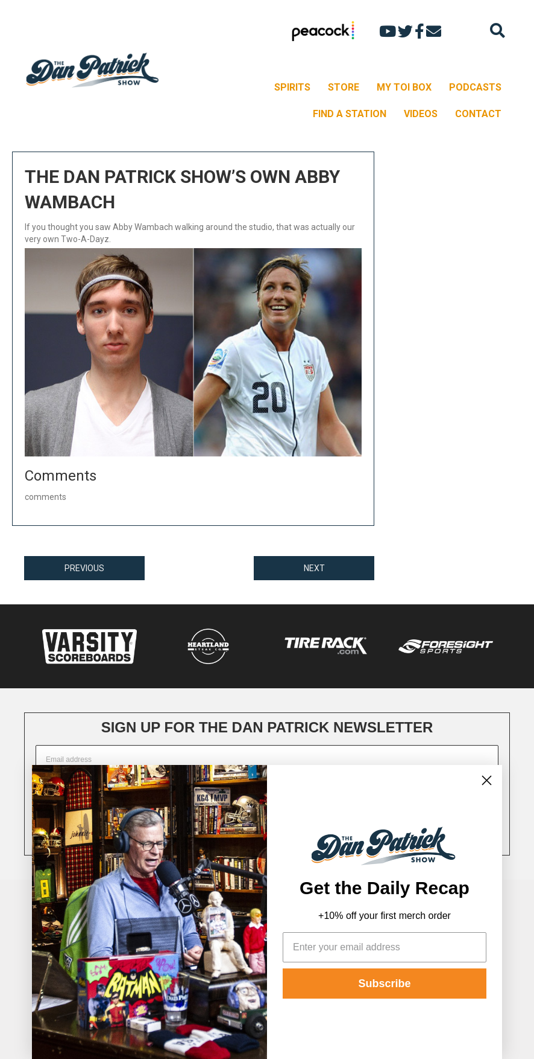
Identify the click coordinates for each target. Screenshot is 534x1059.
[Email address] (267, 759)
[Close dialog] (486, 780)
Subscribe (384, 983)
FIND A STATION (349, 114)
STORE (343, 87)
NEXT (314, 568)
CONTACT (478, 114)
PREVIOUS (84, 568)
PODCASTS (475, 87)
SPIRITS (292, 87)
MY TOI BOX (404, 87)
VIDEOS (421, 114)
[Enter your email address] (384, 947)
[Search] (497, 30)
